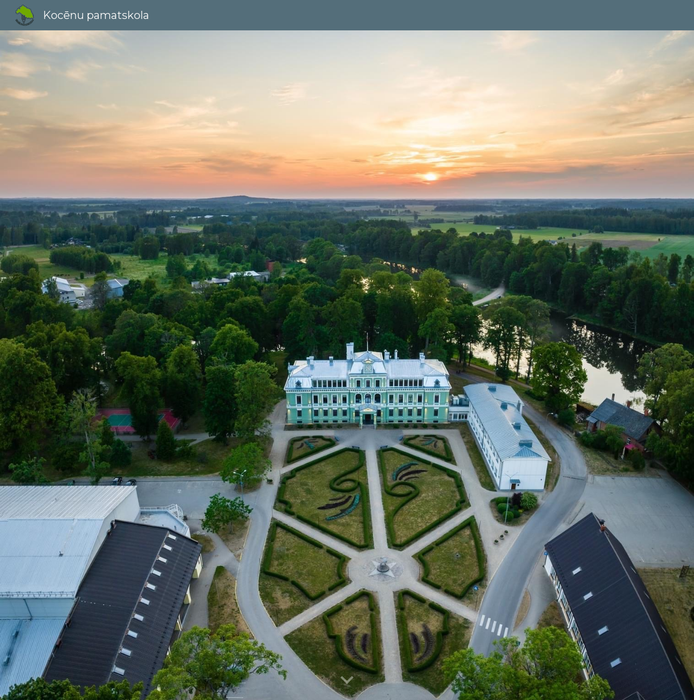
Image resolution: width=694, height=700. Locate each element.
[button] (347, 680)
